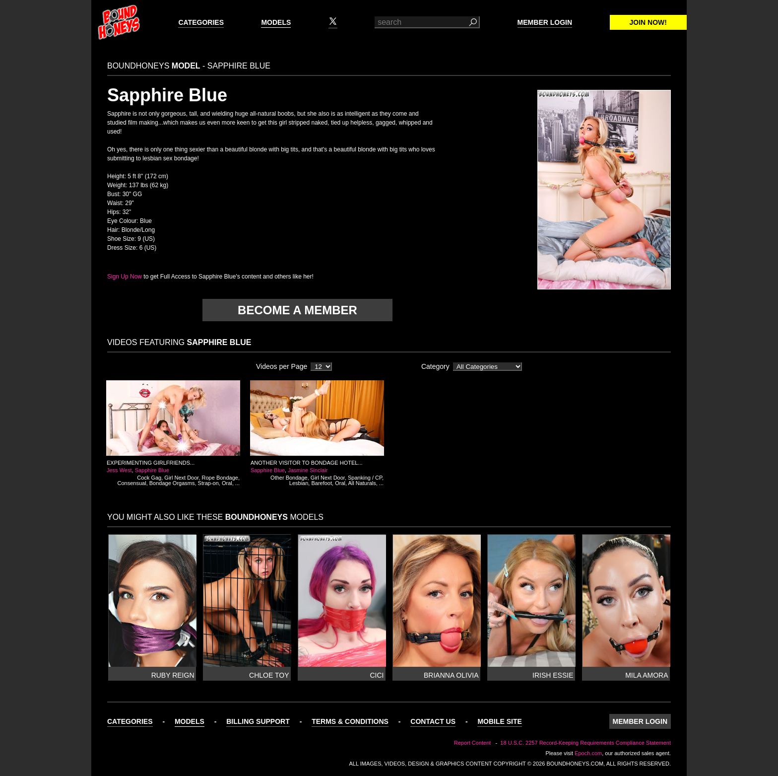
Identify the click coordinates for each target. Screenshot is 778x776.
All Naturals (362, 483)
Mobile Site (499, 721)
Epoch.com (588, 753)
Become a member (297, 310)
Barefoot (321, 483)
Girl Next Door (181, 478)
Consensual (132, 483)
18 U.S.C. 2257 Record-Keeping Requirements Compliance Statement (585, 743)
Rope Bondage (220, 478)
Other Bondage (289, 478)
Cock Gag (149, 478)
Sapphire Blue (152, 470)
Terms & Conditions (350, 721)
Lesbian (299, 483)
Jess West (119, 470)
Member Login (545, 22)
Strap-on (208, 483)
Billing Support (258, 721)
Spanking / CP (365, 478)
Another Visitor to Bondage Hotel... (307, 463)
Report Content (472, 743)
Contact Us (432, 721)
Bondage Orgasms (172, 483)
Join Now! (648, 22)
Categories (201, 22)
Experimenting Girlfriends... (150, 463)
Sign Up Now (124, 276)
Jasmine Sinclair (307, 470)
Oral (227, 483)
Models (276, 22)
